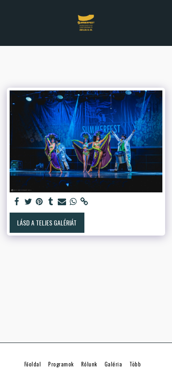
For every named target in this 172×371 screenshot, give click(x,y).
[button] (10, 22)
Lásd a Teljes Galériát (47, 222)
